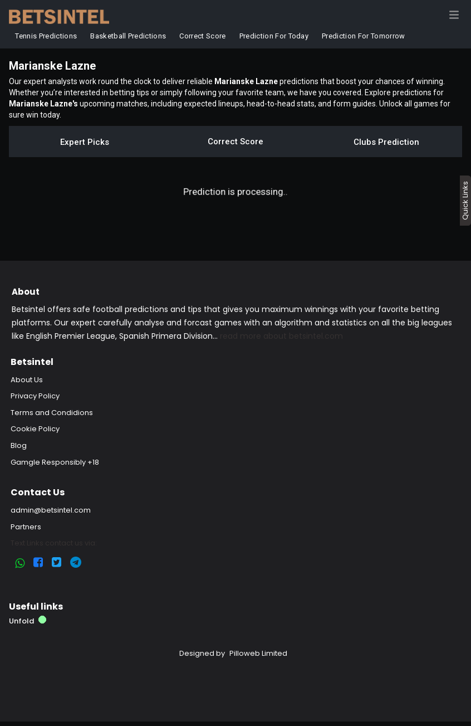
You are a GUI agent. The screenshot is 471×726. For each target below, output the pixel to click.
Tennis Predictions (46, 36)
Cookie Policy (35, 428)
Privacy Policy (35, 396)
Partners (26, 527)
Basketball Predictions (128, 36)
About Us (27, 379)
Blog (19, 445)
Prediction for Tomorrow (363, 36)
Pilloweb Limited (258, 653)
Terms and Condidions (52, 412)
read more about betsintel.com (281, 336)
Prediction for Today (274, 36)
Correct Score (203, 36)
